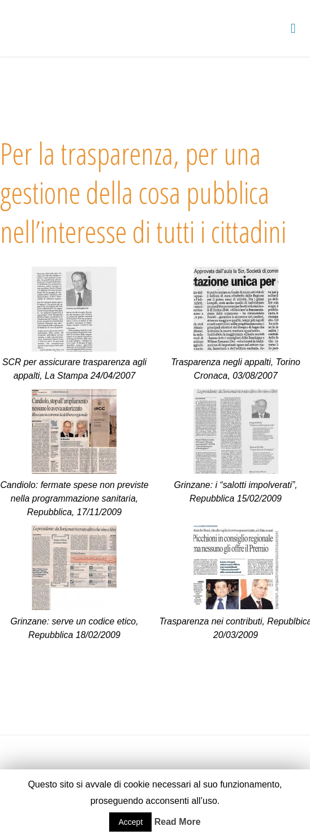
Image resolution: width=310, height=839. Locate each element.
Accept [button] (130, 822)
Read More (177, 822)
